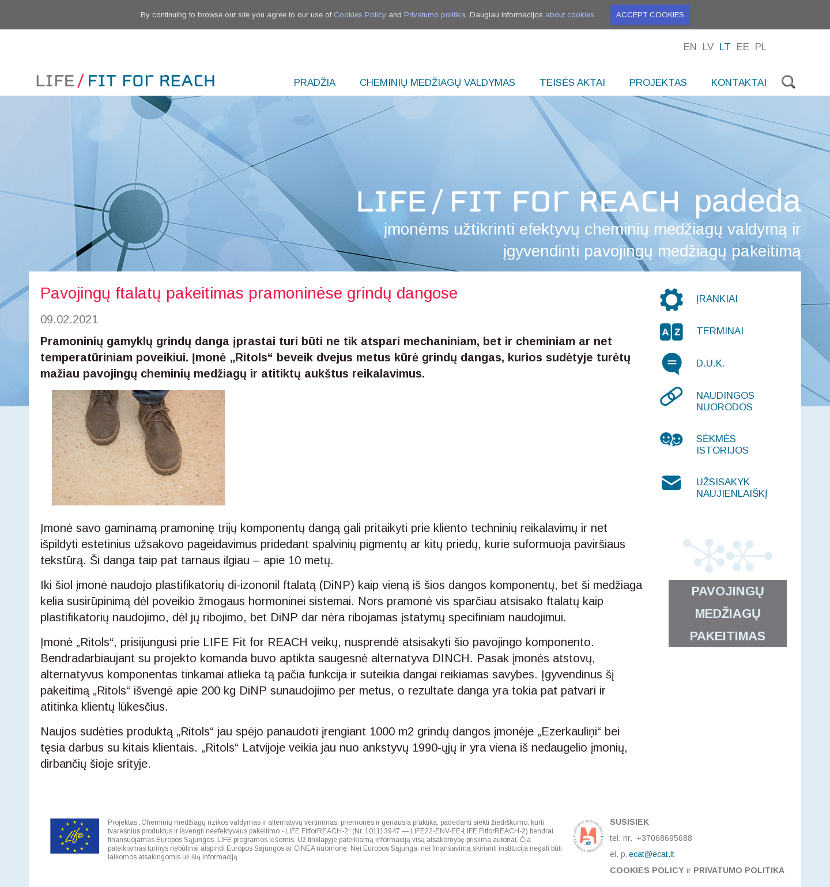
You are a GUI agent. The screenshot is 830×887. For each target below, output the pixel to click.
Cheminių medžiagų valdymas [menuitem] (437, 83)
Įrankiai (717, 298)
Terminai (720, 331)
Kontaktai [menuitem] (739, 83)
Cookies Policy (360, 14)
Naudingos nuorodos (725, 401)
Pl (761, 46)
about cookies (569, 14)
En (690, 46)
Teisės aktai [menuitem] (572, 83)
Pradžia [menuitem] (314, 83)
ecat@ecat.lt (651, 854)
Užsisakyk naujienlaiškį (732, 488)
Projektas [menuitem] (658, 83)
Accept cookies (650, 14)
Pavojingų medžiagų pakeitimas (727, 613)
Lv (708, 46)
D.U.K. (710, 363)
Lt (725, 46)
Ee (743, 46)
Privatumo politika (435, 14)
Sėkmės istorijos (722, 444)
